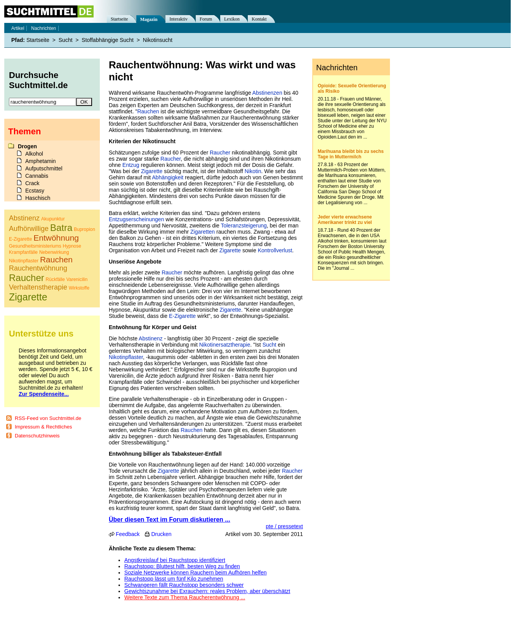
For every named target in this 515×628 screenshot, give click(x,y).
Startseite (119, 19)
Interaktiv (178, 19)
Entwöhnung (56, 237)
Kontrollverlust (275, 250)
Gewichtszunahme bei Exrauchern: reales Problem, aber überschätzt (207, 591)
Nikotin (253, 171)
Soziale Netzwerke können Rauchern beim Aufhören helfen (195, 572)
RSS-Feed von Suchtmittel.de (48, 418)
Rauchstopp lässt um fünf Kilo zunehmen (173, 579)
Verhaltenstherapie (38, 287)
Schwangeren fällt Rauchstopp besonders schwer (184, 585)
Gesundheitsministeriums (35, 246)
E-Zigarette (182, 316)
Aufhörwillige (29, 228)
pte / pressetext (284, 526)
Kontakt (259, 19)
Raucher (220, 152)
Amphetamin (40, 161)
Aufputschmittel (44, 168)
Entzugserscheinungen (136, 219)
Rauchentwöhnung (38, 268)
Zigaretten (202, 232)
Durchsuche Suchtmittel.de (38, 80)
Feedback (127, 534)
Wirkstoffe (79, 288)
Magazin (149, 19)
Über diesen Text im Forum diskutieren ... (169, 519)
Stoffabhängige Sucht (108, 40)
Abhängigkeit (167, 177)
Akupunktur (53, 219)
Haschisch (37, 198)
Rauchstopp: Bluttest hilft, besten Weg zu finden (182, 566)
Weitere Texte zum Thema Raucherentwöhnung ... (184, 597)
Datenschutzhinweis (37, 436)
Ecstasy (34, 190)
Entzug (130, 165)
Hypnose (72, 246)
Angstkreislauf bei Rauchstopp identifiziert (174, 560)
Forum (206, 19)
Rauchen (148, 111)
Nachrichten (43, 28)
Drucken (161, 534)
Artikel (17, 28)
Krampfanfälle (23, 252)
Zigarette (151, 171)
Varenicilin (76, 279)
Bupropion (84, 229)
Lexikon (232, 19)
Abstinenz (150, 338)
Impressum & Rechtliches (43, 427)
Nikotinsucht (157, 40)
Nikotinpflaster (126, 357)
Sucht (270, 345)
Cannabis (36, 176)
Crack (32, 183)
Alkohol (34, 154)
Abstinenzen (267, 93)
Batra (61, 227)
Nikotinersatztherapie (225, 345)
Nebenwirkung (54, 252)
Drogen (27, 146)
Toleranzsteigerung (243, 225)
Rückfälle (55, 279)
